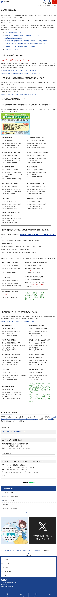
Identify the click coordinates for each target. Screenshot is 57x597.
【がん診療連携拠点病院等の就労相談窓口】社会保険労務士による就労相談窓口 (26, 41)
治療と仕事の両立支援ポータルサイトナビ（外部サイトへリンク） (18, 70)
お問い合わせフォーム (8, 453)
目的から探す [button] (35, 596)
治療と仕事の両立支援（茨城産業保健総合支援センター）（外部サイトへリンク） (23, 73)
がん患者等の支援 (8, 488)
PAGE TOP (28, 555)
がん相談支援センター (8, 500)
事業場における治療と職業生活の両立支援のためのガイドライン (22, 35)
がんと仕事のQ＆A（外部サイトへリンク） (14, 431)
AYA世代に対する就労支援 (12, 49)
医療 (13, 550)
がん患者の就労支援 (8, 504)
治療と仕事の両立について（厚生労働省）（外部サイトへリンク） (18, 94)
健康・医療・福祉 (8, 550)
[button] (49, 2)
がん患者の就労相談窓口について (13, 38)
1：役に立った (7, 467)
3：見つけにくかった (32, 472)
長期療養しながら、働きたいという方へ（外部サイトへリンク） (18, 321)
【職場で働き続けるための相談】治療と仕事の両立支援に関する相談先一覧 (25, 230)
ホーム (2, 550)
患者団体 (50, 419)
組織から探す (50, 596)
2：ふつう (17, 467)
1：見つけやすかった (9, 472)
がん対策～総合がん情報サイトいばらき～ (23, 550)
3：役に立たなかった (28, 467)
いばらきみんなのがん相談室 (10, 508)
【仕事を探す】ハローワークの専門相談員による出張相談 (20, 46)
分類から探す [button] (21, 596)
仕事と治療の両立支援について (13, 32)
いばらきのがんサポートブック (10, 496)
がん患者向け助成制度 (8, 492)
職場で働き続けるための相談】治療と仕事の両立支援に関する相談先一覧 (25, 43)
